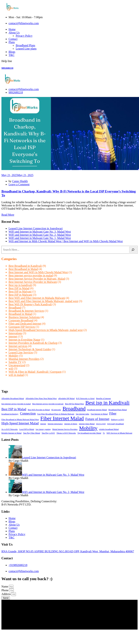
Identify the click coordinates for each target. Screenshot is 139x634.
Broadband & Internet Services (26, 310)
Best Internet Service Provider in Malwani (33, 281)
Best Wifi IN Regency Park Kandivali (30, 304)
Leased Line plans (26, 48)
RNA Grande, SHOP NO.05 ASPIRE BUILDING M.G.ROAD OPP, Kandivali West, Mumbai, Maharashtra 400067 (67, 551)
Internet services (18, 346)
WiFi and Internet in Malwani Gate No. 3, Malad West (40, 231)
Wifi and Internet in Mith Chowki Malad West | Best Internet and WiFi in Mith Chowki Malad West (66, 241)
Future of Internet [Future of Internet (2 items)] (97, 419)
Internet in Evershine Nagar (24, 339)
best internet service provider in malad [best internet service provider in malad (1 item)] (16, 404)
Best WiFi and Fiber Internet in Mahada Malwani (37, 297)
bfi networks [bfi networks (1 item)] (56, 410)
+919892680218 (18, 565)
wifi (11, 368)
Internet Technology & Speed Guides (30, 349)
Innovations (15, 333)
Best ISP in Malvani (20, 291)
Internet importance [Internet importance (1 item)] (55, 424)
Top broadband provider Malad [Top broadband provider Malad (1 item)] (89, 433)
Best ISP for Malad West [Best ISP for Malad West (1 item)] (74, 404)
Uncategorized (17, 365)
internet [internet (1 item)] (43, 424)
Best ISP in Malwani (20, 294)
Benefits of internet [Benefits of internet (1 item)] (103, 398)
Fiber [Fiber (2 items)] (112, 413)
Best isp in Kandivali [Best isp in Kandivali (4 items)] (107, 402)
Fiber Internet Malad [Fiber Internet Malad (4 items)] (62, 418)
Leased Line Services (21, 352)
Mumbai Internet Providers (24, 358)
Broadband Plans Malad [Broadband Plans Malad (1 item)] (117, 410)
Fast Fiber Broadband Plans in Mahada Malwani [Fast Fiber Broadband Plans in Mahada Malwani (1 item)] (55, 414)
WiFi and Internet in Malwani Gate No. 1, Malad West (40, 238)
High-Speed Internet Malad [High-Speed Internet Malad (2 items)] (20, 423)
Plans (12, 42)
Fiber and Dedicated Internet (25, 323)
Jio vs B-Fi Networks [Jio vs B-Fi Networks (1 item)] (9, 429)
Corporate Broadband (21, 320)
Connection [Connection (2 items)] (28, 413)
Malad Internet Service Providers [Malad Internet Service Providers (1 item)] (65, 429)
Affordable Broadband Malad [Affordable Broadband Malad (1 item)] (12, 398)
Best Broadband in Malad (23, 269)
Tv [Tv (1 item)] (104, 433)
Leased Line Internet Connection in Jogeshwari (36, 228)
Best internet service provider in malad (31, 275)
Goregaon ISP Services (22, 326)
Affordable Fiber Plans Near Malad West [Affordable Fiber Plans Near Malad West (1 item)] (41, 398)
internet (13, 336)
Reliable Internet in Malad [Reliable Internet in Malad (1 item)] (11, 433)
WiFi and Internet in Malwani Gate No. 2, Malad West (40, 234)
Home (12, 29)
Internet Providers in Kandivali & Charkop (33, 342)
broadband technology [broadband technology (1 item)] (9, 414)
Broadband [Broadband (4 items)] (74, 408)
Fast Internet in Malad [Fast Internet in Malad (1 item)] (99, 414)
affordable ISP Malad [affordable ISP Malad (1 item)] (66, 398)
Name (5, 586)
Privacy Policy (24, 35)
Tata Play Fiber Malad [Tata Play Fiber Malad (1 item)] (31, 433)
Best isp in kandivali (20, 285)
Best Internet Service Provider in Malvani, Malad (37, 278)
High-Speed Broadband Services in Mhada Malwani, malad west (46, 330)
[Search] (133, 250)
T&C (11, 55)
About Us (14, 32)
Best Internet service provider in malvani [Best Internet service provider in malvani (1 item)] (47, 404)
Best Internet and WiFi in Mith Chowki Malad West (38, 272)
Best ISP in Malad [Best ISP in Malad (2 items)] (13, 409)
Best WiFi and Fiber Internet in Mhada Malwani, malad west (43, 301)
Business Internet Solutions (24, 317)
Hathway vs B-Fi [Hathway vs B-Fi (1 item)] (117, 419)
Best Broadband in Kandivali (25, 265)
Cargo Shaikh (20, 181)
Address (6, 594)
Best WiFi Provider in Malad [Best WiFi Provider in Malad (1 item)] (39, 410)
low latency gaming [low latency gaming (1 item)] (43, 429)
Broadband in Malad (20, 313)
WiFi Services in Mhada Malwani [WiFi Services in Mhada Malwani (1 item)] (119, 433)
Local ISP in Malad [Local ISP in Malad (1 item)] (26, 429)
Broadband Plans (25, 45)
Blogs (12, 51)
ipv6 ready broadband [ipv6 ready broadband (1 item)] (115, 424)
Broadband (15, 307)
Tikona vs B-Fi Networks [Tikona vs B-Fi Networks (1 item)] (66, 433)
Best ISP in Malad (19, 288)
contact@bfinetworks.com (24, 23)
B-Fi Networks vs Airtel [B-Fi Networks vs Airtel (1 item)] (85, 398)
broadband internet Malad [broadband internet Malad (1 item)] (97, 410)
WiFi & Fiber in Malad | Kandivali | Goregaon (35, 371)
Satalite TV (15, 362)
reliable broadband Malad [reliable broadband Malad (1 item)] (109, 429)
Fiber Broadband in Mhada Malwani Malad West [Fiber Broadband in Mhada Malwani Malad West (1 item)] (20, 419)
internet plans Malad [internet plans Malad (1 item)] (87, 424)
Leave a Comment (19, 184)
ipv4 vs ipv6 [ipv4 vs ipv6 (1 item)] (101, 424)
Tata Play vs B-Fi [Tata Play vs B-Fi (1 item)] (48, 433)
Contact (13, 38)
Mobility (14, 355)
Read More (7, 214)
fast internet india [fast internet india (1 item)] (82, 414)
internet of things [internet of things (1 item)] (70, 424)
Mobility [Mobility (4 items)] (88, 428)
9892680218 (7, 68)
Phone (5, 590)
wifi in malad (16, 374)
